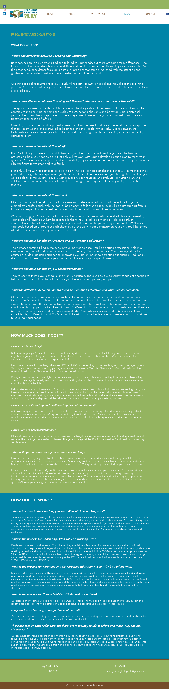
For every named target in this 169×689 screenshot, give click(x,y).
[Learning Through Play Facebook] (167, 14)
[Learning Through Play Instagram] (4, 10)
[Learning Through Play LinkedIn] (4, 13)
